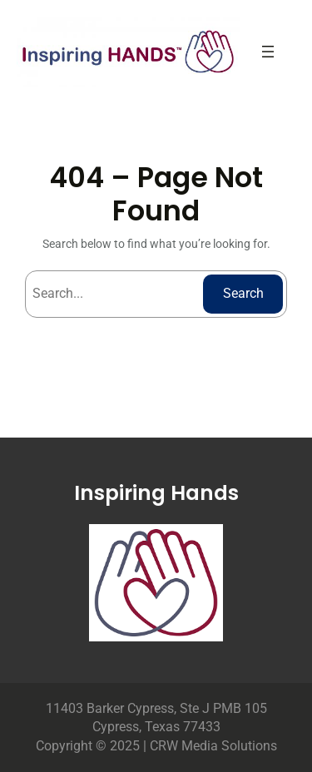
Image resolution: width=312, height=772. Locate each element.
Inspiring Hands (156, 492)
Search (243, 293)
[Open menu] (268, 52)
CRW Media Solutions (213, 746)
